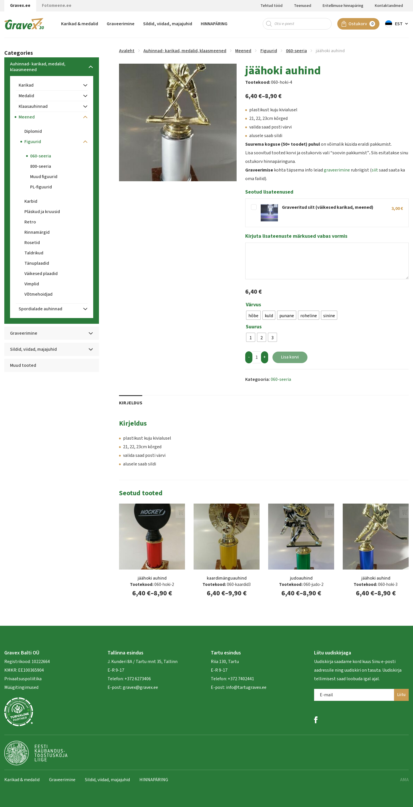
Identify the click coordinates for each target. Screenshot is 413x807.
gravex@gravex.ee (140, 687)
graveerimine (337, 170)
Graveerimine (121, 24)
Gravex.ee (20, 6)
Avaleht (127, 51)
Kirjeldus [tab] (130, 403)
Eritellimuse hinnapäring (343, 6)
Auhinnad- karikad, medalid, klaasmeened (184, 51)
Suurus (254, 326)
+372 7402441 (241, 679)
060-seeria (296, 51)
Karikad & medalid (79, 24)
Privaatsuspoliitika (23, 679)
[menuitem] (397, 24)
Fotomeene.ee (56, 6)
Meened (243, 51)
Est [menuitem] (399, 24)
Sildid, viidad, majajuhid (167, 24)
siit (375, 170)
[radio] (253, 315)
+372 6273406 (137, 679)
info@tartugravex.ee (246, 687)
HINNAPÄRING (214, 24)
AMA (404, 780)
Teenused (302, 6)
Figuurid (268, 51)
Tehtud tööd (271, 6)
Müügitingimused (21, 687)
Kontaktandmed (389, 6)
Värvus (253, 304)
